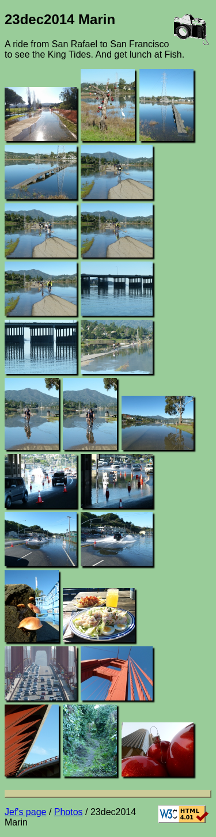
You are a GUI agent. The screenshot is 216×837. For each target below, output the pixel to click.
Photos (68, 812)
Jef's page (25, 812)
